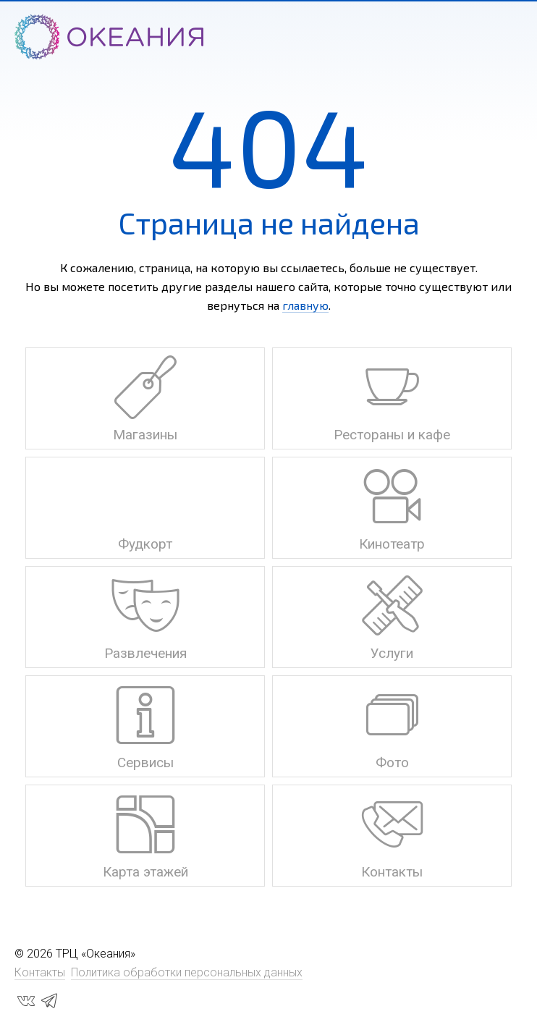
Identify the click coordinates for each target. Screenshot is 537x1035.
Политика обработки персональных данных (187, 972)
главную (305, 305)
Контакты (39, 972)
